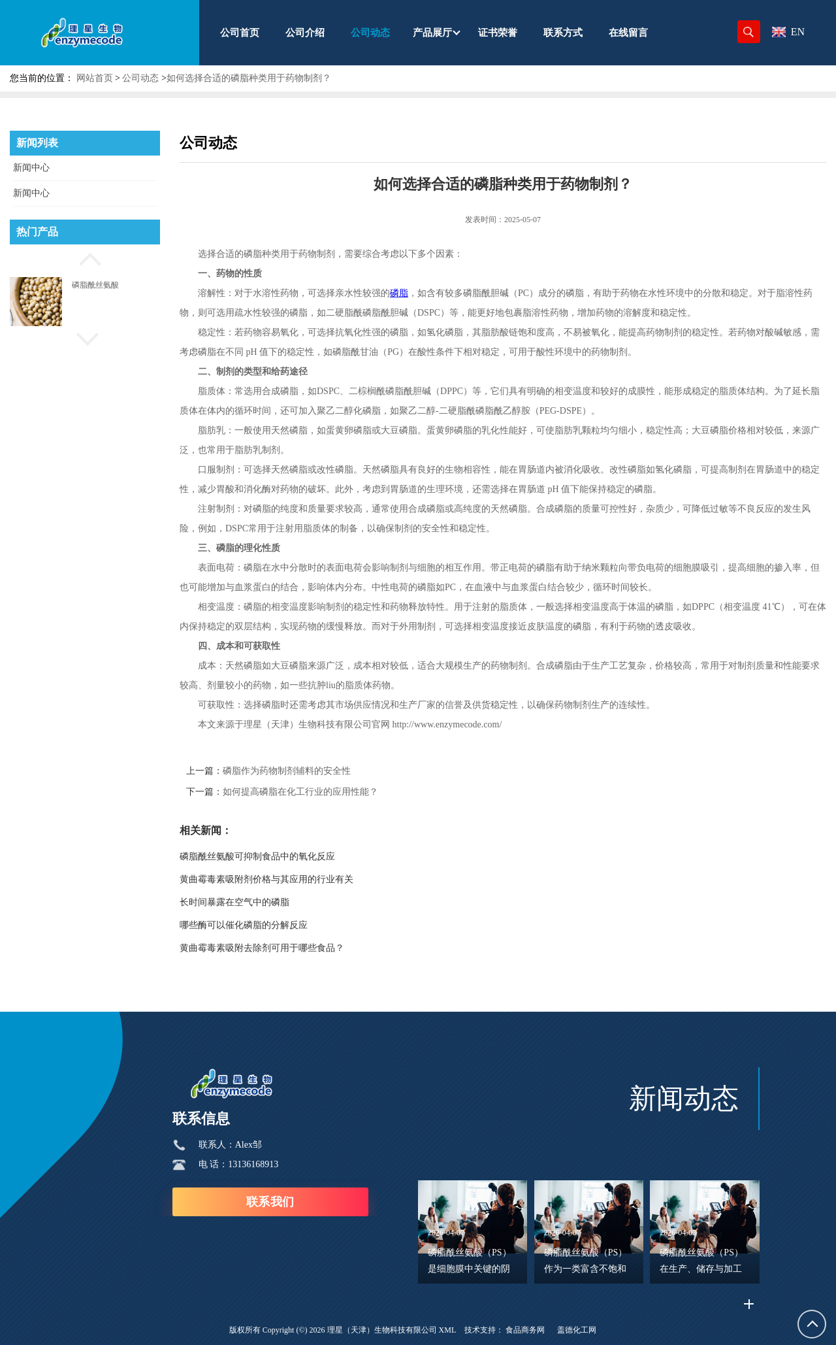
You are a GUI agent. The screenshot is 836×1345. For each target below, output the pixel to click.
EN (788, 31)
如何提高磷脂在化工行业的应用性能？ (300, 792)
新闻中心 (31, 168)
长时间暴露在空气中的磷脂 (234, 902)
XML (448, 1330)
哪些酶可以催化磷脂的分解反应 (244, 925)
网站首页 (94, 78)
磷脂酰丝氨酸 (95, 285)
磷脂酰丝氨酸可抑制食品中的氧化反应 (257, 856)
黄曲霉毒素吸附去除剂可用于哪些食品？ (262, 948)
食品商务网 (525, 1330)
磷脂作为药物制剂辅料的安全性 (287, 771)
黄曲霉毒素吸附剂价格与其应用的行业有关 (266, 879)
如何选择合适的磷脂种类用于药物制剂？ (249, 78)
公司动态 (140, 78)
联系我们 (270, 1201)
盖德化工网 (576, 1330)
